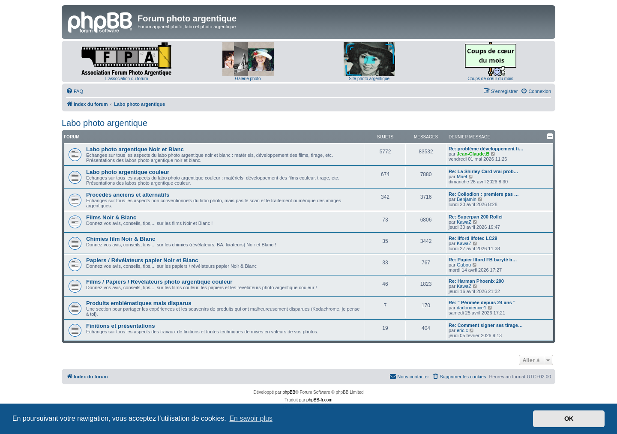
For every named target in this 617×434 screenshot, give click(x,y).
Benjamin (466, 199)
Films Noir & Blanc (111, 217)
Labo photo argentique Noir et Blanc (135, 149)
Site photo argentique (369, 78)
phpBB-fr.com (319, 400)
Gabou (464, 264)
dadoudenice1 (471, 307)
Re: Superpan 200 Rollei (476, 216)
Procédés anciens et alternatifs (127, 195)
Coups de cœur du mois (490, 78)
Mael (462, 176)
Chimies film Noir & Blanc (120, 239)
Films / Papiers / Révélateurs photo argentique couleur (159, 281)
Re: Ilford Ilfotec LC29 (473, 238)
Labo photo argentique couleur (127, 172)
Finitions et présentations (120, 326)
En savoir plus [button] (251, 418)
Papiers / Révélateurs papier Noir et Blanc (142, 260)
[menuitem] (74, 91)
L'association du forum (126, 78)
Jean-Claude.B (473, 153)
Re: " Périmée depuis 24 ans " (482, 302)
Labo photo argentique (104, 123)
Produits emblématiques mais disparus (139, 303)
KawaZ (464, 221)
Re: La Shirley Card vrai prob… (483, 171)
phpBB (288, 392)
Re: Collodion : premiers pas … (484, 194)
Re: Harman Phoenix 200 (476, 281)
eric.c (462, 330)
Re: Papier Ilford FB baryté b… (483, 259)
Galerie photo (248, 78)
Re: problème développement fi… (486, 148)
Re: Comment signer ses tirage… (486, 325)
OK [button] (569, 418)
